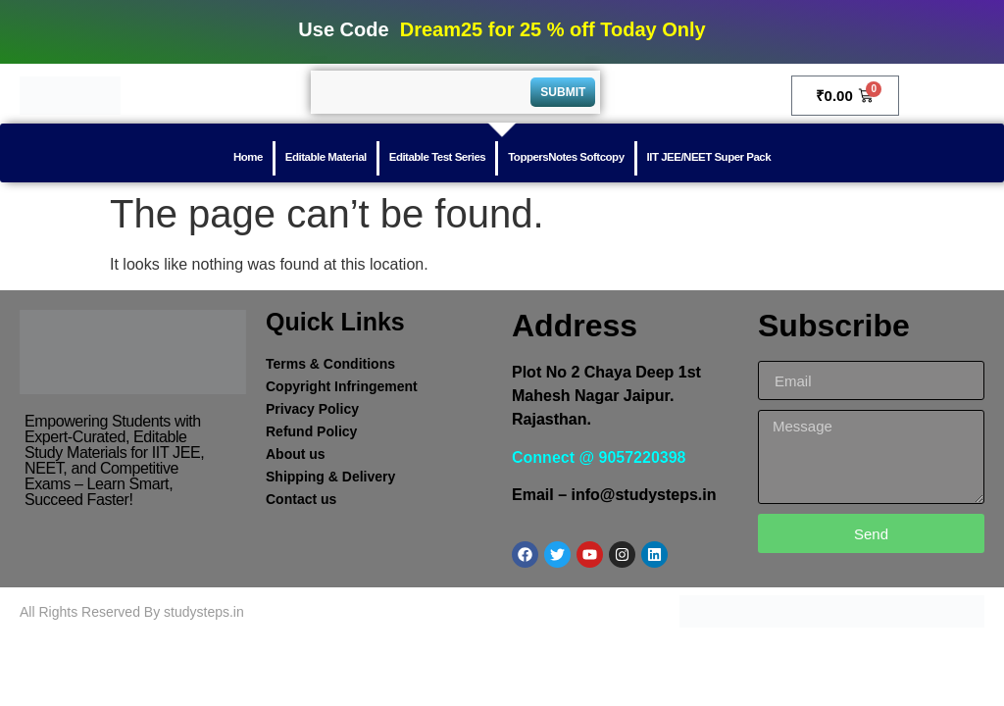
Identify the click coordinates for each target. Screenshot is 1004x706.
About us (296, 454)
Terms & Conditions (330, 364)
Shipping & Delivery (330, 476)
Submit (562, 92)
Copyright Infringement (342, 386)
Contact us (301, 499)
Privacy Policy (312, 409)
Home (248, 157)
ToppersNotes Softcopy (566, 157)
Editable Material (326, 157)
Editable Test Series (437, 157)
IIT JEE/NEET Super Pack (709, 157)
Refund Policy (311, 431)
